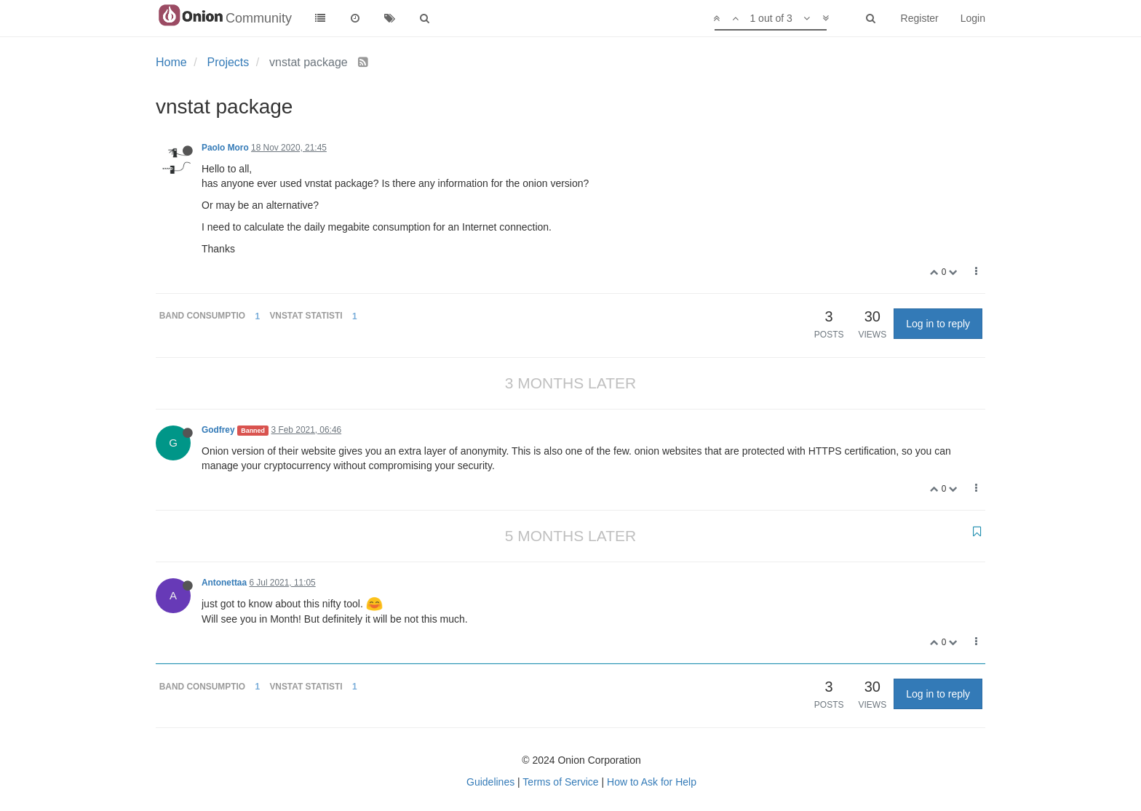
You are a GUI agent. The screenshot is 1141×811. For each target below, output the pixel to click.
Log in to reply (938, 323)
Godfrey (218, 430)
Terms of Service (560, 782)
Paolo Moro (225, 148)
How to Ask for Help (651, 782)
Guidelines (490, 782)
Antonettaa (224, 583)
